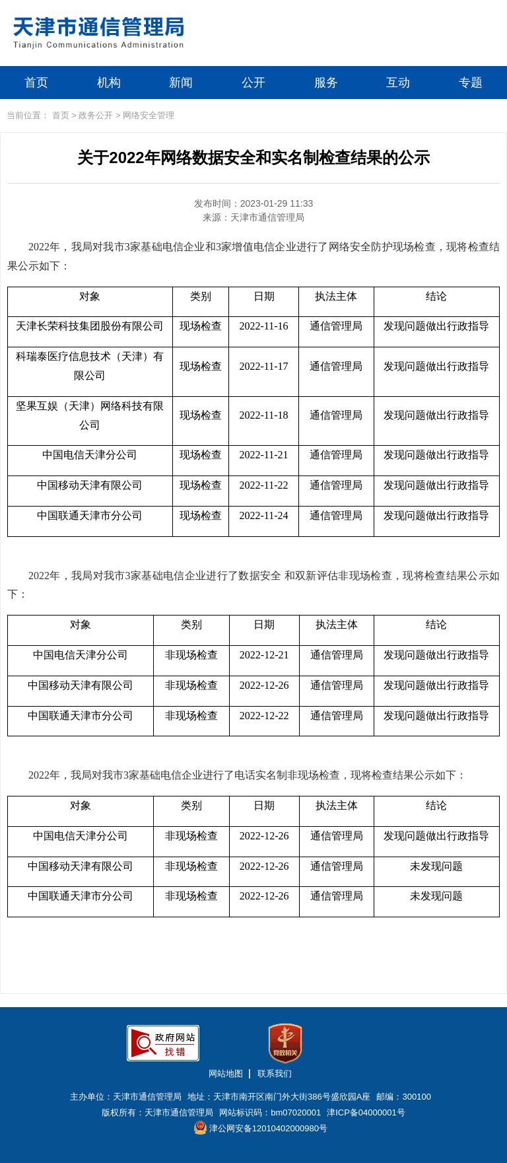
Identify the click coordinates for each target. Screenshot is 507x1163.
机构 (109, 82)
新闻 (181, 82)
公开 (253, 82)
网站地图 (226, 1073)
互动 (398, 82)
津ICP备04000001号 (366, 1112)
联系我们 (274, 1073)
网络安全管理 (148, 115)
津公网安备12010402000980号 (260, 1128)
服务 (326, 82)
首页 (36, 82)
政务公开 (96, 115)
